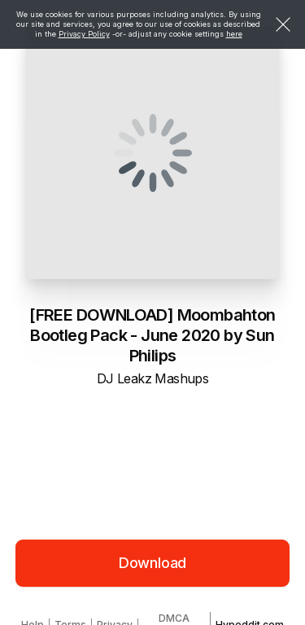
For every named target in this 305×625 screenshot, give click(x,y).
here (234, 33)
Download (153, 562)
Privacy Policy (84, 33)
